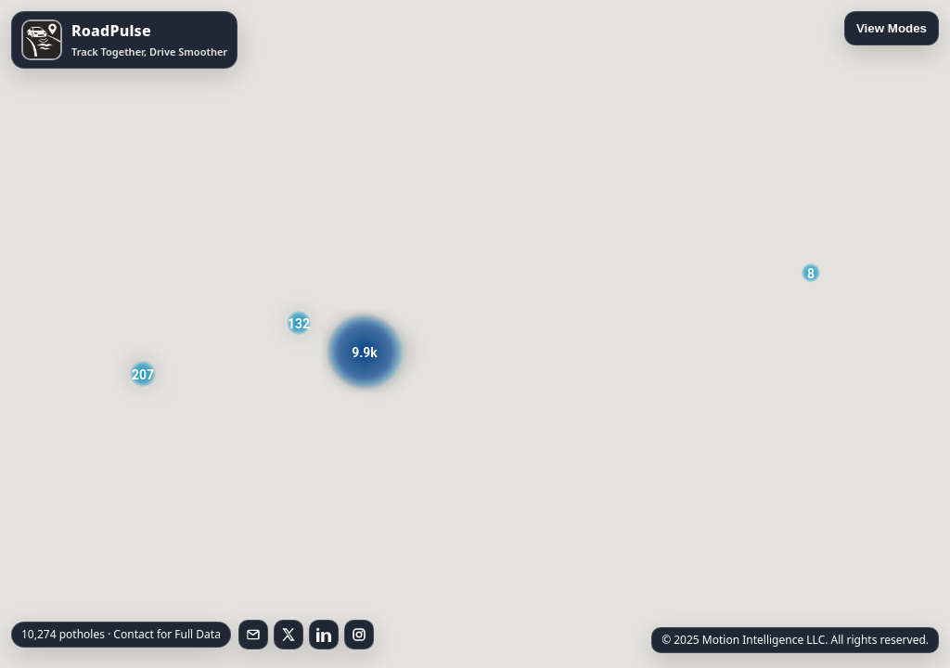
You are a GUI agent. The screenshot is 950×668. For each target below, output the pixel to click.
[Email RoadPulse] (253, 634)
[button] (811, 273)
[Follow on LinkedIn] (324, 634)
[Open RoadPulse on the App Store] (124, 40)
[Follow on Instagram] (359, 634)
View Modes (891, 28)
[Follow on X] (288, 634)
